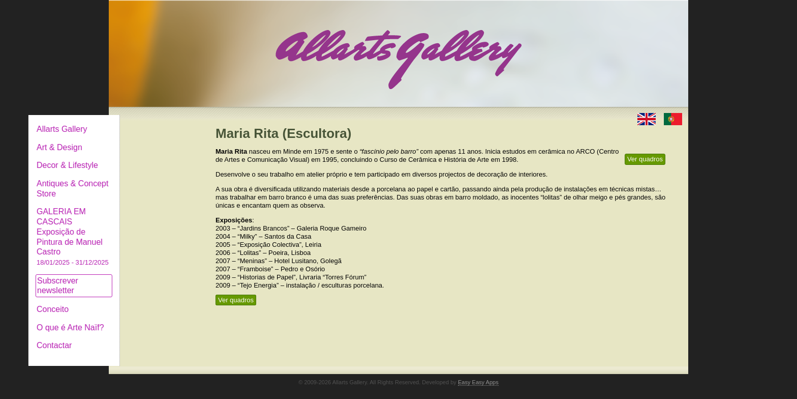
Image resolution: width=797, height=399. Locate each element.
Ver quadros (645, 159)
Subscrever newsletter (141, 277)
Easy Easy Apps (478, 374)
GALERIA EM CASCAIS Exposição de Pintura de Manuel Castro (156, 228)
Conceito (136, 301)
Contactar (138, 337)
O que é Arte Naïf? (154, 319)
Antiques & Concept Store (156, 180)
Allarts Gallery (145, 121)
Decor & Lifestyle (151, 157)
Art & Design (143, 139)
